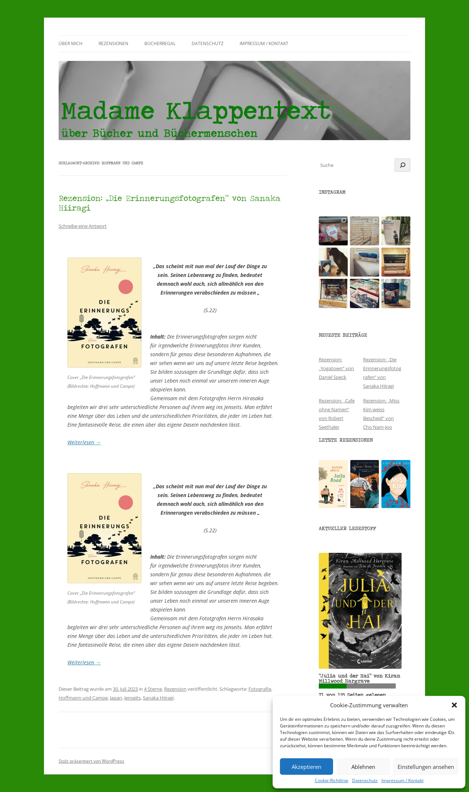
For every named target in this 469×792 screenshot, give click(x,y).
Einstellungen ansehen (426, 766)
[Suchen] (402, 165)
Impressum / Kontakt (402, 780)
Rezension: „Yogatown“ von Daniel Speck (336, 368)
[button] (454, 705)
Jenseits (132, 697)
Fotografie (259, 689)
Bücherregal (160, 43)
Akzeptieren (306, 766)
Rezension (175, 689)
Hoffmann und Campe (83, 697)
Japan (116, 697)
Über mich (70, 43)
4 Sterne (153, 689)
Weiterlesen (84, 442)
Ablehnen (363, 766)
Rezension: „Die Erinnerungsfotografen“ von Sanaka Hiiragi (170, 202)
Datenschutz (365, 780)
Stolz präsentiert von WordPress (91, 761)
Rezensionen (113, 43)
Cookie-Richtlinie (331, 780)
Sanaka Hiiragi (158, 697)
